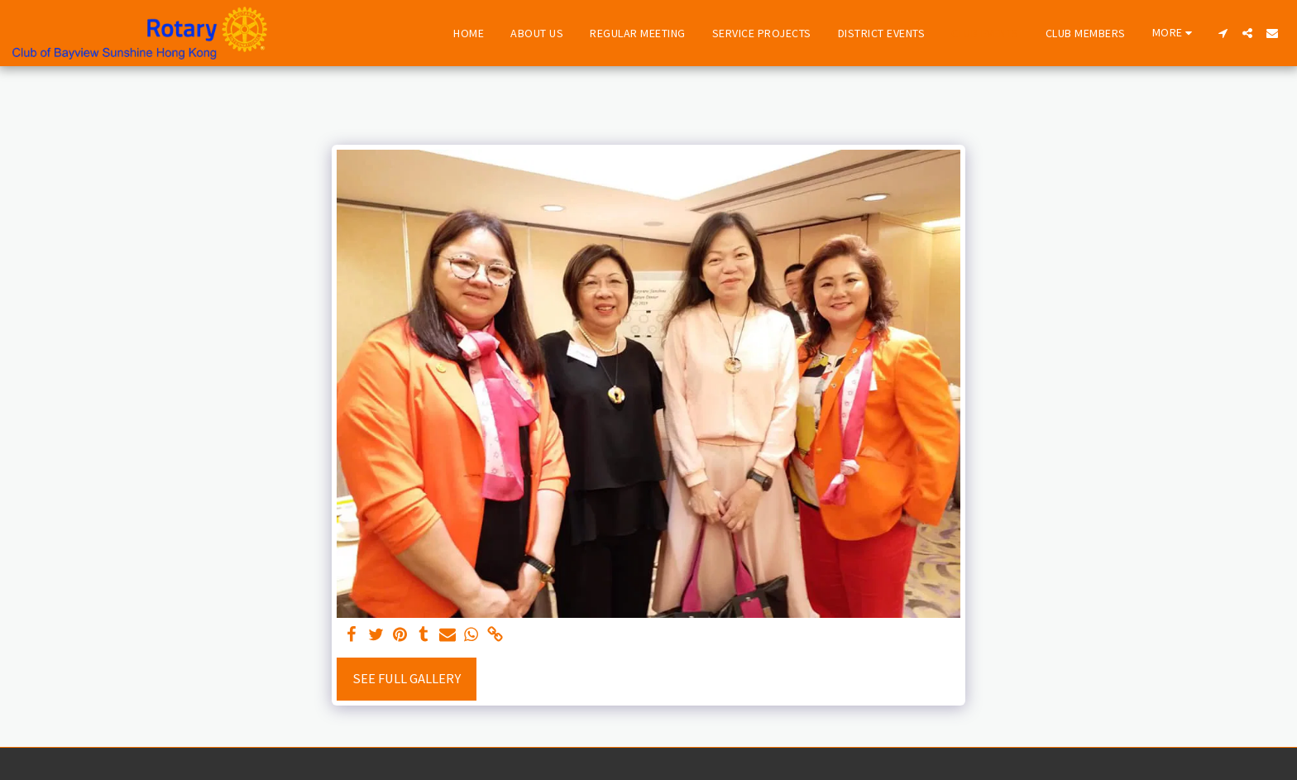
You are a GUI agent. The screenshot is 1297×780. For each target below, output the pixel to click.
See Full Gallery (406, 678)
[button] (1222, 33)
